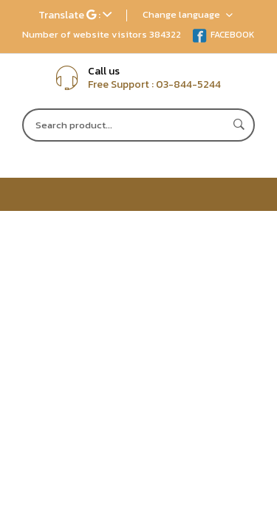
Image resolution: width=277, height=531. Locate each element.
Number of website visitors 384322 (101, 34)
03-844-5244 (188, 84)
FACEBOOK (223, 34)
